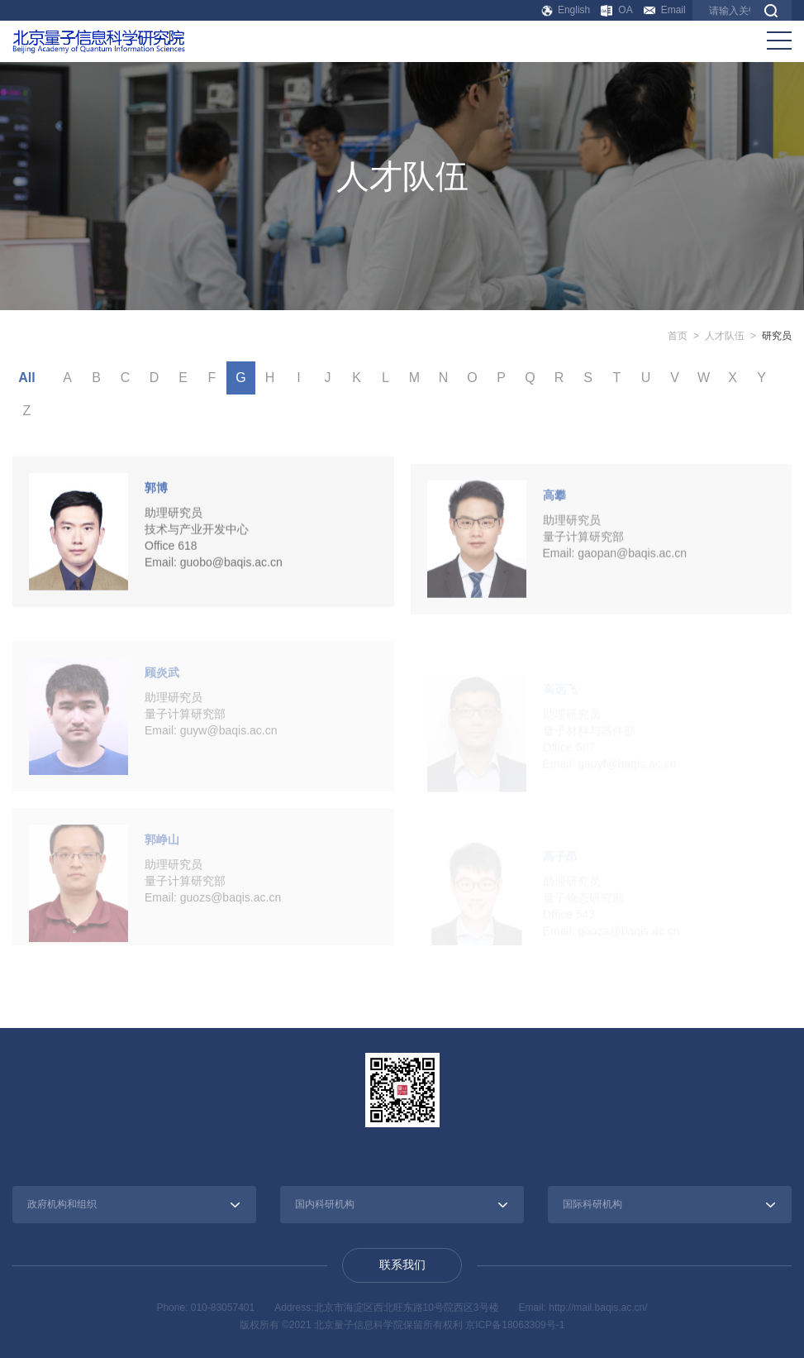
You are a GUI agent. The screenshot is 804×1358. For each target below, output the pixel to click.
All (26, 378)
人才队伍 (725, 336)
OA (616, 10)
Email (665, 10)
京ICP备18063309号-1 (514, 1325)
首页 (677, 336)
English (566, 10)
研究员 (777, 336)
